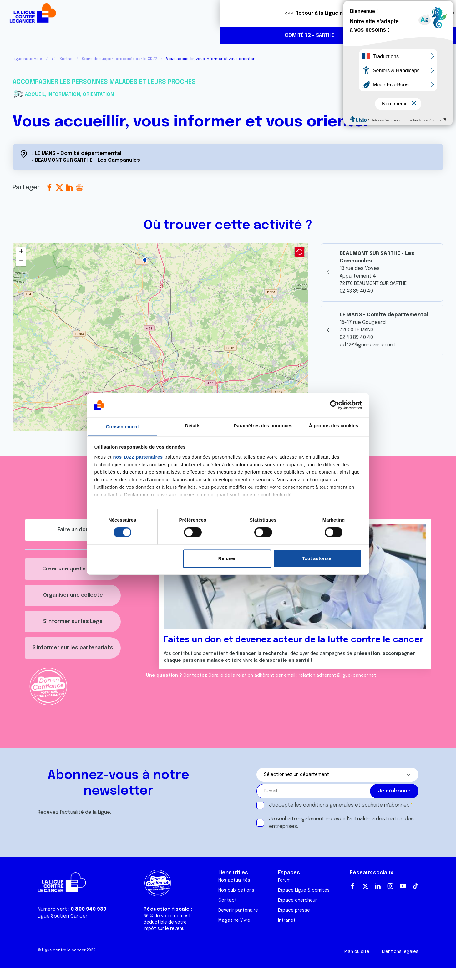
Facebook (353, 886)
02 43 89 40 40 (399, 35)
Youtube (403, 886)
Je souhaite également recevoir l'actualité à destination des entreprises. (341, 822)
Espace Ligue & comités (304, 890)
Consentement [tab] (122, 426)
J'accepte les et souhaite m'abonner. (339, 805)
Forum (284, 880)
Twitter (365, 886)
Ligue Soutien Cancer (63, 916)
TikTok (415, 886)
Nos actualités (234, 880)
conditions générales (328, 805)
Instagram (390, 886)
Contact (227, 900)
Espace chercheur (297, 900)
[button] (145, 261)
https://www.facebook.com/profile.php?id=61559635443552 (426, 36)
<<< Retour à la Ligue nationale (104, 13)
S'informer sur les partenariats (73, 647)
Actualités (185, 35)
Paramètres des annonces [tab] (263, 425)
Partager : (28, 187)
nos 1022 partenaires (138, 457)
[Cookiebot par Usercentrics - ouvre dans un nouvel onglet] (334, 405)
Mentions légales (400, 952)
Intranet (287, 920)
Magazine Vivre (234, 920)
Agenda (221, 35)
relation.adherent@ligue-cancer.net (337, 675)
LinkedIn (378, 886)
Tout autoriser (317, 558)
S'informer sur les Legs (73, 621)
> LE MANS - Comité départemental (76, 153)
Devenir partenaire (238, 910)
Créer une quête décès (73, 569)
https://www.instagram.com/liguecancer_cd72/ (439, 36)
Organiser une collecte (73, 595)
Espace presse (294, 910)
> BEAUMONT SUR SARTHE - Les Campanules (85, 160)
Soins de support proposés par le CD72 (119, 59)
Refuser (227, 558)
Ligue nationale (27, 59)
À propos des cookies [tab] (333, 425)
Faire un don (423, 13)
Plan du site (356, 952)
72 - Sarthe (62, 59)
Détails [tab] (193, 425)
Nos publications (236, 890)
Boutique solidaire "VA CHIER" (334, 13)
